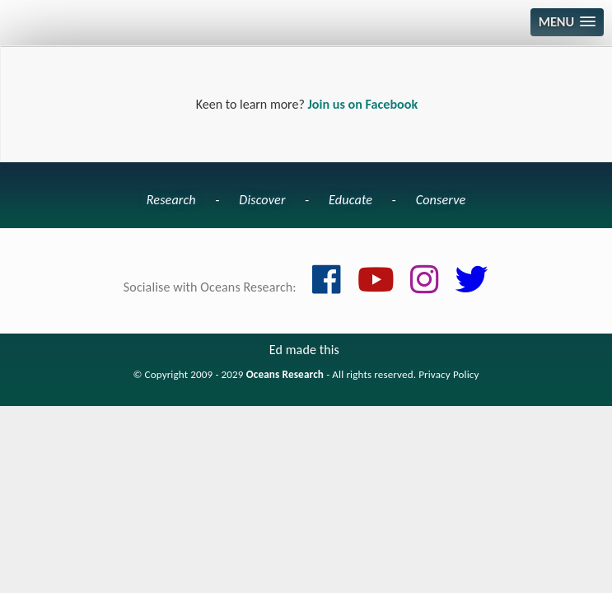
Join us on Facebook (362, 104)
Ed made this (304, 349)
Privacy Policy (448, 374)
